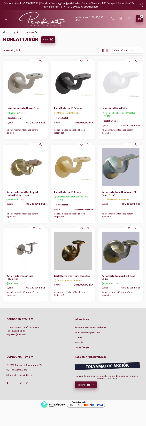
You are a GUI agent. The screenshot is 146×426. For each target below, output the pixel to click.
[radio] (107, 50)
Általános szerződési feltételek (90, 327)
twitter (14, 383)
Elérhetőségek (82, 347)
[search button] (112, 18)
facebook (7, 383)
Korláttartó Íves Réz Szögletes (72, 276)
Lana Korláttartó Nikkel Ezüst (23, 108)
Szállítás (79, 342)
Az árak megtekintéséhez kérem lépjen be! (22, 131)
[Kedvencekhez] (34, 61)
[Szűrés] (48, 39)
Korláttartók (14, 118)
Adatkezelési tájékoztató (87, 332)
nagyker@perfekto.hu (68, 3)
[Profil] (129, 18)
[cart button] (139, 18)
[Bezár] (141, 5)
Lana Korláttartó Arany (67, 192)
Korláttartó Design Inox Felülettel (20, 277)
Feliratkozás (84, 384)
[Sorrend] (126, 50)
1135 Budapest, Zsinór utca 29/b (23, 327)
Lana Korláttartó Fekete (68, 108)
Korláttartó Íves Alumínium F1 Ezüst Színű (119, 193)
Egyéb (16, 32)
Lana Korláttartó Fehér (115, 108)
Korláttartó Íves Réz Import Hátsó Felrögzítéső (22, 193)
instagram (27, 383)
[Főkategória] (4, 32)
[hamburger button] (6, 19)
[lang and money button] (120, 18)
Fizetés (78, 337)
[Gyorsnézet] (40, 61)
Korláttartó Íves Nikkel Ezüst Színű (118, 277)
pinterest (20, 383)
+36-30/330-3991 (16, 331)
